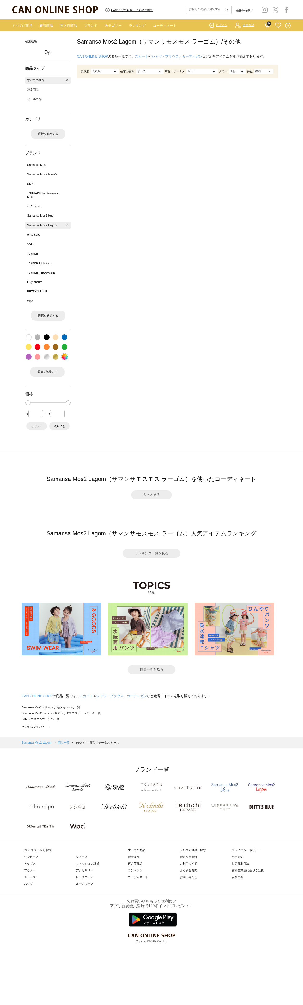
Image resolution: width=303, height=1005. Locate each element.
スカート (141, 56)
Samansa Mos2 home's (42, 174)
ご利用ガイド (188, 863)
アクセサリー (84, 870)
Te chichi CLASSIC (39, 263)
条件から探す (244, 10)
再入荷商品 (68, 25)
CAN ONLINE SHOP (92, 56)
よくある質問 (188, 870)
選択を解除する (48, 134)
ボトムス (30, 877)
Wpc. (30, 301)
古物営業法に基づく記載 (248, 870)
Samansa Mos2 (37, 165)
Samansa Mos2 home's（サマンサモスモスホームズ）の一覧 (61, 713)
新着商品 (46, 25)
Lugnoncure (34, 282)
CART (267, 24)
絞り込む (59, 426)
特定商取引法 (240, 863)
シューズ (82, 857)
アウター (30, 870)
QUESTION (288, 25)
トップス (30, 863)
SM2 (30, 184)
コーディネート (165, 25)
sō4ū (30, 244)
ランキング (137, 25)
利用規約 (237, 857)
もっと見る (151, 495)
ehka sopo (33, 234)
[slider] (27, 402)
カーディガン (192, 56)
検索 (226, 9)
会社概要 (237, 877)
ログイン (221, 25)
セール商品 (34, 99)
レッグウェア (84, 877)
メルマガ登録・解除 (193, 850)
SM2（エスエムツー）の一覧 (40, 719)
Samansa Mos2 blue (40, 215)
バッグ (28, 884)
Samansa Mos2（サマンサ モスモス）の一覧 (51, 707)
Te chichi (32, 253)
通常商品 (33, 89)
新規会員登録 (188, 857)
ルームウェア (84, 884)
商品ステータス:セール (104, 742)
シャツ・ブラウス (165, 56)
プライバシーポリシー (246, 850)
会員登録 (248, 25)
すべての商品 (22, 25)
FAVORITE (278, 26)
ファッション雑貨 (87, 863)
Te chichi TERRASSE (41, 272)
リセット (37, 426)
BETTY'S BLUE (37, 291)
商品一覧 (63, 742)
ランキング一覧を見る (151, 553)
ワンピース (31, 857)
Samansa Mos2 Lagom (42, 225)
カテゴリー (113, 25)
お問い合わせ (188, 877)
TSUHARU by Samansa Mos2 (42, 195)
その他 (79, 742)
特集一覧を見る (151, 669)
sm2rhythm (34, 206)
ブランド (91, 25)
